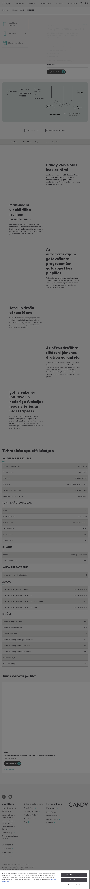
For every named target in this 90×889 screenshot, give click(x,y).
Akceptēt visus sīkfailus (73, 875)
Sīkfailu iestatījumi (74, 885)
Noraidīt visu (74, 880)
